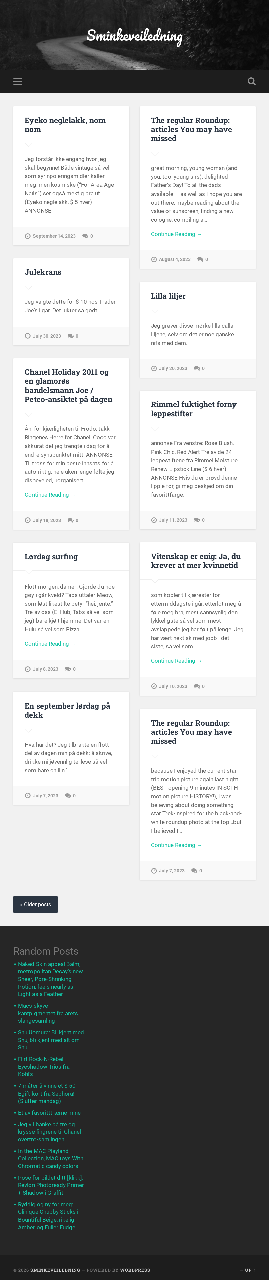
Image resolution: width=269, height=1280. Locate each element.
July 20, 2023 (173, 369)
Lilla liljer (168, 296)
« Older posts (35, 905)
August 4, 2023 (175, 260)
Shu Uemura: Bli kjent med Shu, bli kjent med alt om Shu (51, 1039)
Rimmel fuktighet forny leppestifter (193, 409)
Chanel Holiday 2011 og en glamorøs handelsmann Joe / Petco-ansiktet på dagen (68, 385)
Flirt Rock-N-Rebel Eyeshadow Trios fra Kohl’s (44, 1065)
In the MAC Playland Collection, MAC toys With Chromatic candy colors (50, 1155)
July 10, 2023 (173, 687)
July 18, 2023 (47, 521)
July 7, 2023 (45, 796)
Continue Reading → (176, 235)
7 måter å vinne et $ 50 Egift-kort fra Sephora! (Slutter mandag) (47, 1092)
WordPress (135, 1266)
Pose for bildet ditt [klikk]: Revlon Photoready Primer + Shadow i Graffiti (51, 1182)
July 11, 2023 (173, 521)
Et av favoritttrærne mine (49, 1110)
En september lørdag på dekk (67, 710)
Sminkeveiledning (134, 35)
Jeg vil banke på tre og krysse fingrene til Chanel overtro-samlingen (49, 1129)
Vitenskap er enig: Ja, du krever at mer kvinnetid (195, 560)
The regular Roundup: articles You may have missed (191, 130)
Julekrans (43, 272)
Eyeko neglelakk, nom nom (65, 125)
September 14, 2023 (54, 237)
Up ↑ (250, 1266)
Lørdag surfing (51, 557)
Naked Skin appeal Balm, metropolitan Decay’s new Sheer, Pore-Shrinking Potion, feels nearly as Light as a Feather (50, 979)
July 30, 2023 (47, 337)
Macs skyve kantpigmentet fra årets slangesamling (48, 1013)
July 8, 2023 (45, 670)
